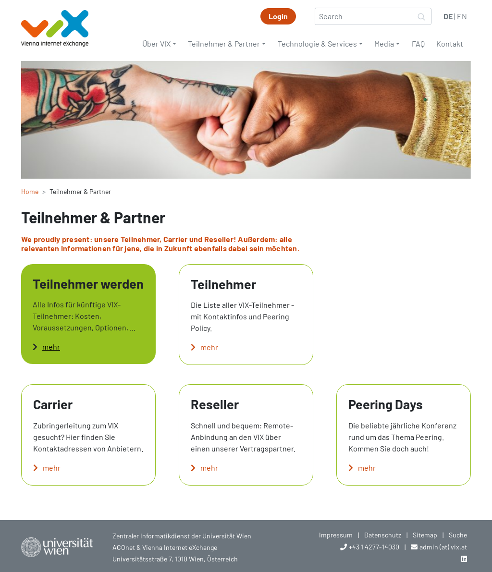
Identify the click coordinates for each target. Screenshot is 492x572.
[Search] (363, 16)
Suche (458, 535)
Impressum (336, 535)
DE (448, 16)
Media (384, 43)
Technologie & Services (317, 43)
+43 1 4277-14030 (374, 547)
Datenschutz (382, 535)
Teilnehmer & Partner (224, 43)
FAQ (418, 43)
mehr (51, 346)
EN (462, 16)
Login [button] (278, 16)
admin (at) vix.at (443, 547)
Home (29, 191)
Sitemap (425, 535)
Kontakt (449, 43)
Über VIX (156, 43)
